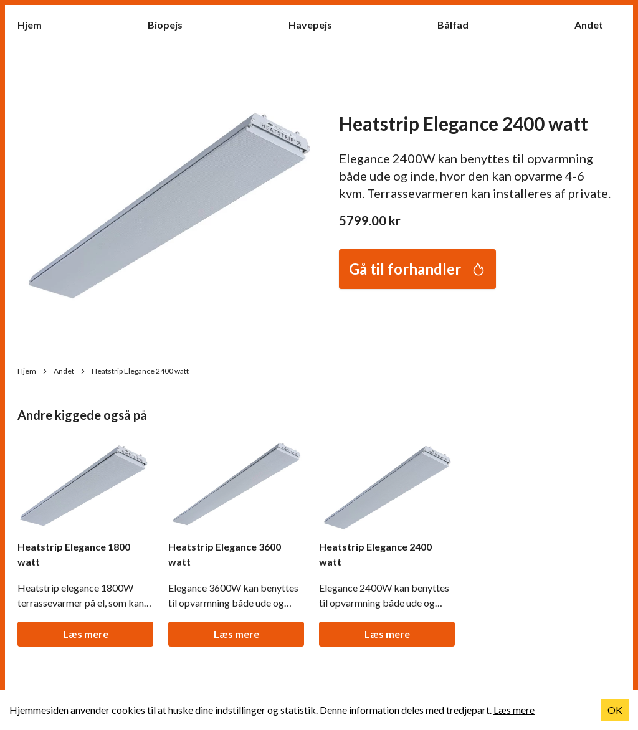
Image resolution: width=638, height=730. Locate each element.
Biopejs (171, 24)
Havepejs (316, 24)
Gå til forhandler (417, 269)
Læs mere (85, 634)
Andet (595, 24)
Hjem (35, 24)
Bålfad (459, 24)
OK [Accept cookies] (614, 710)
